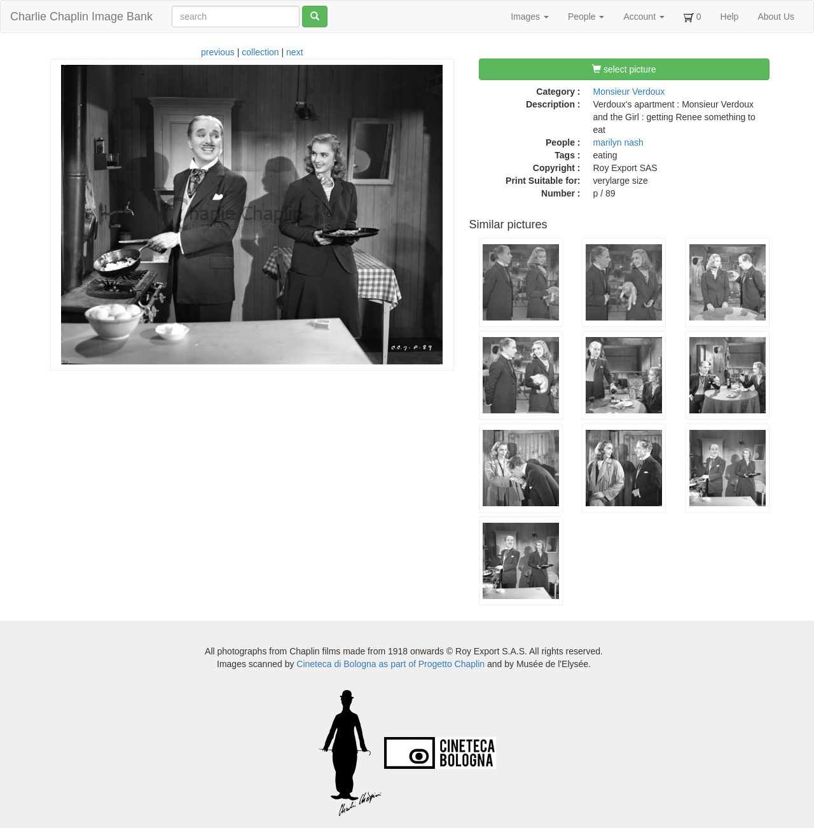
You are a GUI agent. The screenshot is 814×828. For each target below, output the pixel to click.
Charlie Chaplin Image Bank (81, 16)
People (586, 16)
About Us (775, 16)
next (294, 52)
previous (218, 52)
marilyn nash (618, 142)
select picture (624, 69)
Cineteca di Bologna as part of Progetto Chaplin (390, 664)
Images (530, 16)
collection (260, 52)
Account (643, 16)
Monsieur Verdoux (629, 91)
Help (730, 16)
